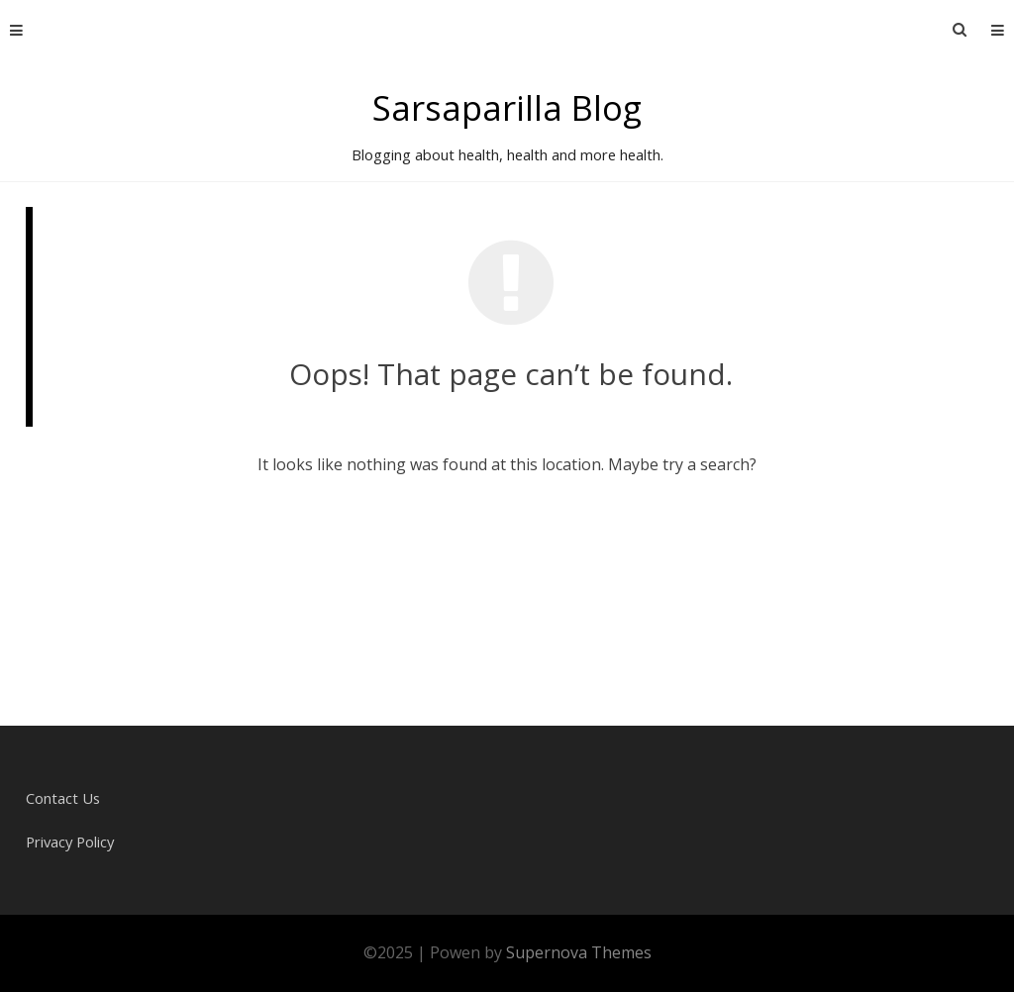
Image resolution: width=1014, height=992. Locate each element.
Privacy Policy (70, 841)
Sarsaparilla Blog (507, 107)
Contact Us (63, 798)
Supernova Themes (579, 952)
